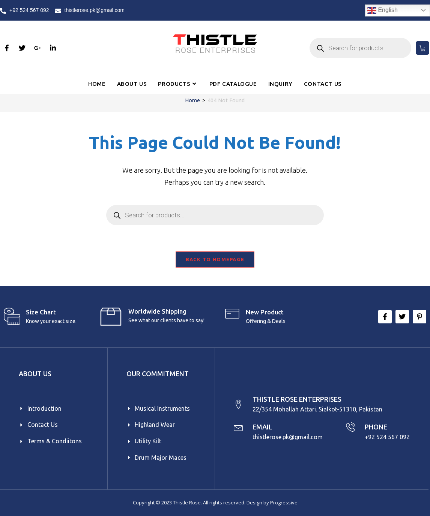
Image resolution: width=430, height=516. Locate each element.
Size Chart (41, 312)
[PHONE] (350, 427)
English (382, 10)
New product (265, 312)
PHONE (376, 427)
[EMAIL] (238, 427)
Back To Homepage (215, 259)
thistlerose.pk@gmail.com (288, 437)
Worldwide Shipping (157, 311)
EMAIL (262, 427)
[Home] (192, 100)
